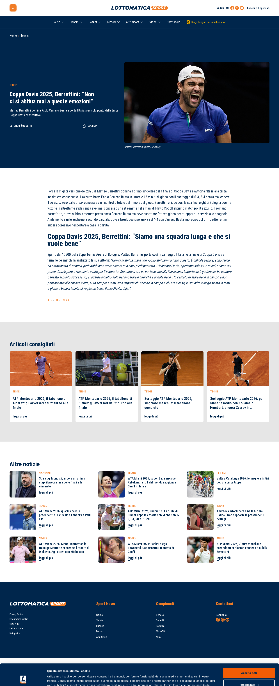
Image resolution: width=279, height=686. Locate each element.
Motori (111, 22)
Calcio (56, 22)
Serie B (160, 620)
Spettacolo (173, 22)
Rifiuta (249, 676)
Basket (93, 22)
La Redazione (16, 628)
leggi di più (20, 416)
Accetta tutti (249, 652)
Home (13, 35)
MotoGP (160, 631)
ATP (49, 300)
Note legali (15, 623)
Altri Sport (132, 22)
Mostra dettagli (57, 678)
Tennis (74, 22)
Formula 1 (161, 626)
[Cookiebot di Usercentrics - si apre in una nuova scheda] (23, 679)
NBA (158, 637)
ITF (57, 300)
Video (153, 22)
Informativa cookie (19, 619)
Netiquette (15, 633)
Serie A (160, 615)
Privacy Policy (16, 614)
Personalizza (249, 664)
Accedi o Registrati (258, 8)
